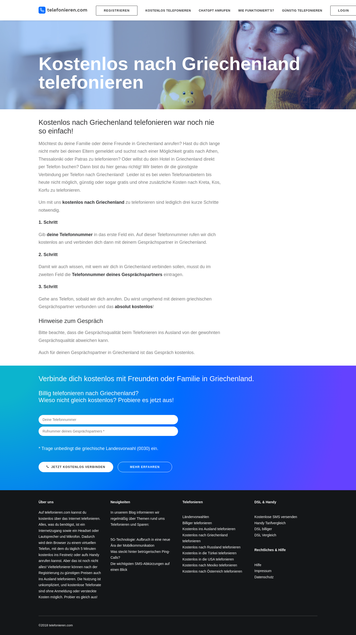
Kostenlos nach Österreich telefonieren (212, 571)
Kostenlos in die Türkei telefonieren (209, 553)
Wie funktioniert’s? (256, 10)
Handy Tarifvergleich (270, 523)
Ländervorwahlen (195, 517)
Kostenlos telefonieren (168, 10)
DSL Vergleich (265, 535)
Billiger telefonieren (197, 523)
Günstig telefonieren (302, 10)
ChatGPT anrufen (214, 10)
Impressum (262, 571)
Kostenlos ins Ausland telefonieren (208, 529)
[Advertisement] (273, 152)
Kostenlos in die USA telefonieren (208, 559)
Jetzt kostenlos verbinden (75, 467)
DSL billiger (263, 529)
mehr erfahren (145, 467)
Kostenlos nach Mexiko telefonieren (209, 565)
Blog (132, 512)
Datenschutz (264, 577)
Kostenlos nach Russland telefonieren (211, 547)
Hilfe (257, 565)
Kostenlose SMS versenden (275, 517)
